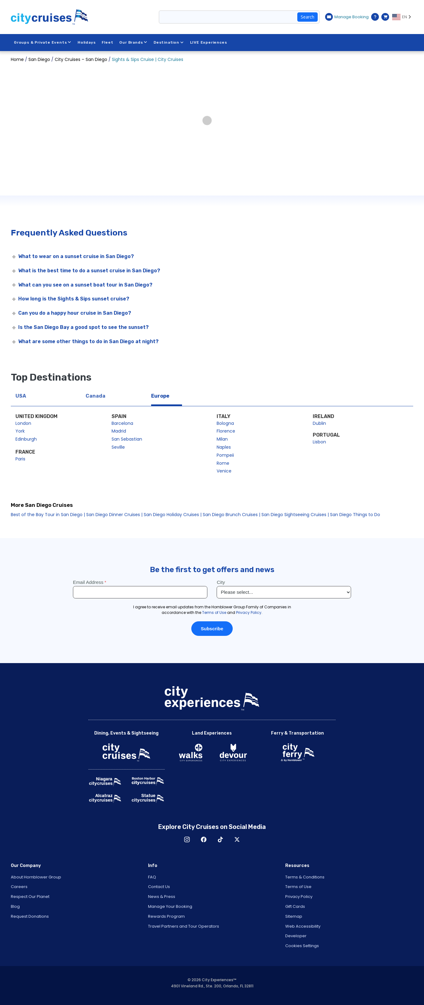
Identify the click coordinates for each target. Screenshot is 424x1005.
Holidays (86, 42)
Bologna (225, 423)
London (23, 423)
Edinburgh (26, 439)
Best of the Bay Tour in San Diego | (48, 514)
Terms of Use (298, 887)
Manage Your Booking (170, 906)
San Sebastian (127, 439)
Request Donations (30, 916)
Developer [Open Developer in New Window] (296, 936)
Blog (15, 906)
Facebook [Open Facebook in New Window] (203, 839)
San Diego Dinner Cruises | (114, 514)
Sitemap (293, 916)
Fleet (107, 42)
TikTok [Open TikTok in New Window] (220, 839)
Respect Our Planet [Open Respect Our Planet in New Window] (30, 896)
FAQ (152, 877)
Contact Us (159, 887)
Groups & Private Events (42, 42)
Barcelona (122, 423)
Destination (169, 42)
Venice (224, 471)
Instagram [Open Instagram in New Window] (187, 839)
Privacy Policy (298, 896)
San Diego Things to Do (355, 514)
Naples (224, 447)
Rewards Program (166, 916)
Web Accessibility (302, 926)
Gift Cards (295, 906)
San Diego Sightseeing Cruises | (295, 514)
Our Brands (134, 42)
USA (20, 396)
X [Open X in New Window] (237, 839)
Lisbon (319, 442)
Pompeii (225, 455)
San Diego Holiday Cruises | (173, 514)
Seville (118, 447)
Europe (160, 396)
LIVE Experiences (208, 42)
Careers (19, 887)
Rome (223, 463)
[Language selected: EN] (402, 17)
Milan (222, 439)
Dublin (319, 423)
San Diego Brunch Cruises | (232, 514)
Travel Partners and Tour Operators (183, 926)
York (20, 431)
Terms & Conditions (304, 877)
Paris (20, 459)
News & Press (161, 896)
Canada (95, 396)
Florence (226, 431)
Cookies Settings (302, 946)
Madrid (119, 431)
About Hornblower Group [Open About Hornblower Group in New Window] (36, 877)
